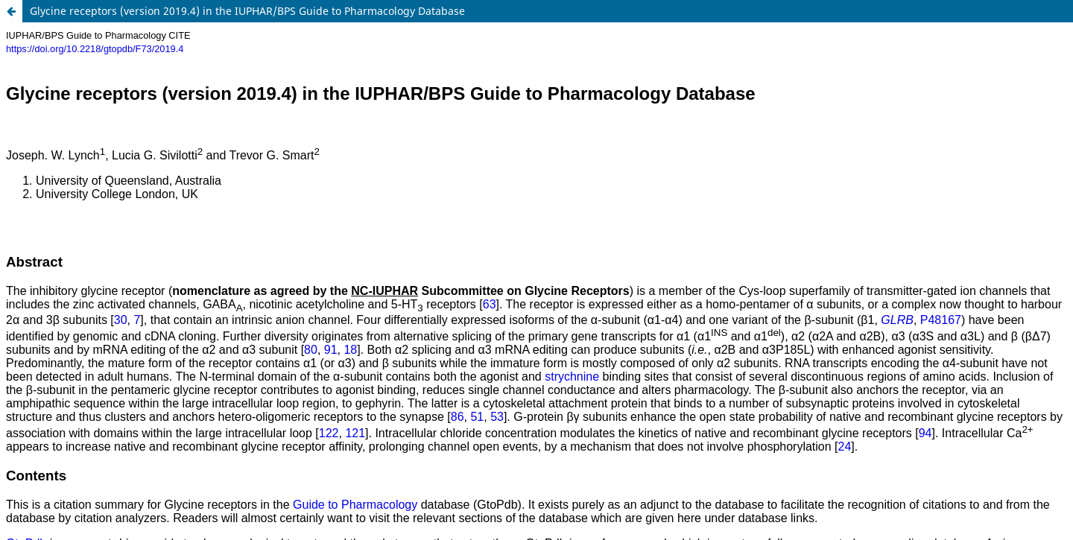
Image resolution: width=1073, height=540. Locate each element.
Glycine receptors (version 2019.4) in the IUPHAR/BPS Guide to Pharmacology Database (247, 11)
